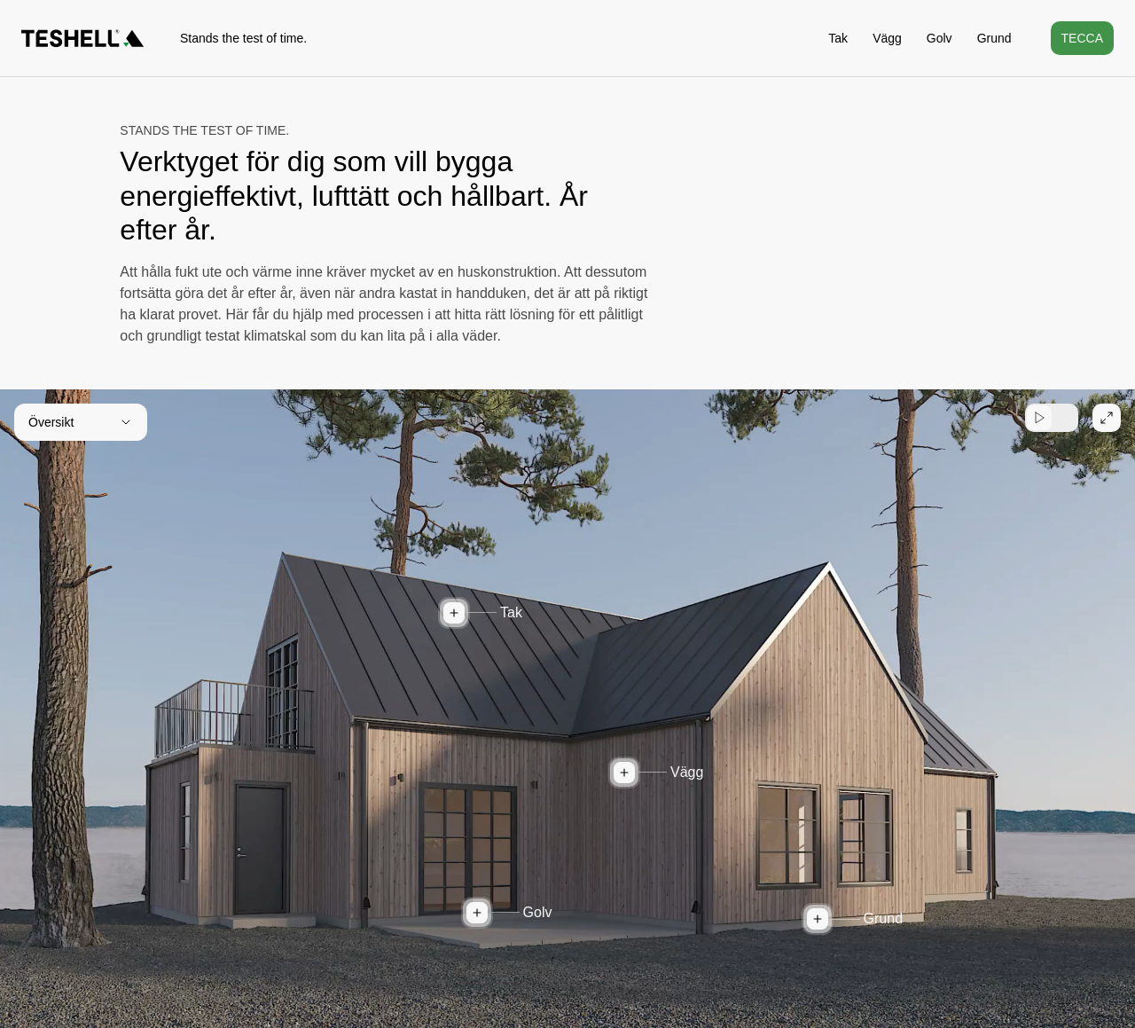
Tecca (1082, 38)
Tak (838, 38)
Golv (939, 38)
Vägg (887, 38)
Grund (994, 38)
